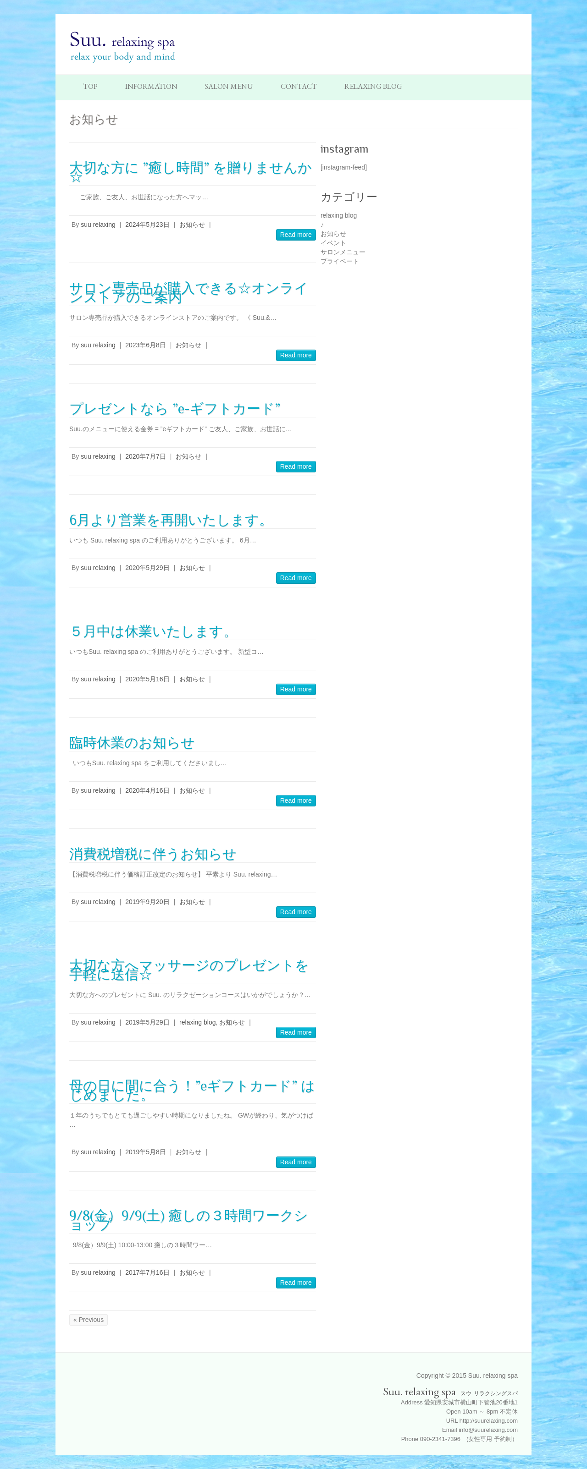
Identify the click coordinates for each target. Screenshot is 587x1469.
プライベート (340, 261)
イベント (333, 243)
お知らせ (192, 224)
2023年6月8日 (145, 345)
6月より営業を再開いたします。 (171, 520)
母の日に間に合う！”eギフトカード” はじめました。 (192, 1090)
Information (151, 86)
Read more (296, 234)
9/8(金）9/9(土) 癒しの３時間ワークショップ (188, 1220)
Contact (299, 86)
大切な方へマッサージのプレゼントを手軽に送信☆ (189, 970)
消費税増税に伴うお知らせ (153, 854)
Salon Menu (229, 86)
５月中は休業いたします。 (153, 631)
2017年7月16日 (147, 1272)
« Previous (88, 1319)
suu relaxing (98, 224)
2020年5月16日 (147, 679)
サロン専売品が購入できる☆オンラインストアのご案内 (188, 292)
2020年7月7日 (145, 456)
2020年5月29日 (147, 567)
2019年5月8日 (145, 1152)
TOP (90, 86)
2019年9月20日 (147, 901)
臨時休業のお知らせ (132, 743)
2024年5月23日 (147, 224)
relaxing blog (197, 1022)
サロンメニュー (343, 252)
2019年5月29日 (147, 1022)
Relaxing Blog (373, 86)
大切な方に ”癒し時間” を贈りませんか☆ (190, 172)
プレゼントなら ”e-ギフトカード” (174, 409)
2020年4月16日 (147, 790)
